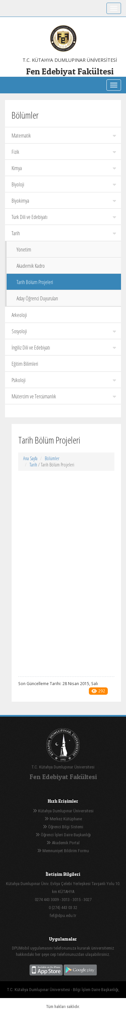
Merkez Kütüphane (63, 818)
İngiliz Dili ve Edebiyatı (64, 347)
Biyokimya (64, 200)
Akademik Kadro (31, 265)
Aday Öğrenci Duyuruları (37, 298)
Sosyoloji (64, 331)
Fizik (64, 151)
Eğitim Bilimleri (25, 363)
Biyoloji (64, 184)
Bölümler (52, 458)
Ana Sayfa (30, 458)
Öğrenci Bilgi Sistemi (63, 826)
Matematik (64, 135)
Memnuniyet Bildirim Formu (63, 850)
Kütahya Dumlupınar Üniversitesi (63, 810)
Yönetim (24, 249)
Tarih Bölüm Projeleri (35, 282)
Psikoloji (64, 380)
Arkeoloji (19, 315)
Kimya (64, 168)
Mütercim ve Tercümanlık (64, 396)
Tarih (64, 233)
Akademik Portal (63, 842)
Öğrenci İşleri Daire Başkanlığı (63, 834)
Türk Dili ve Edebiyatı (64, 217)
